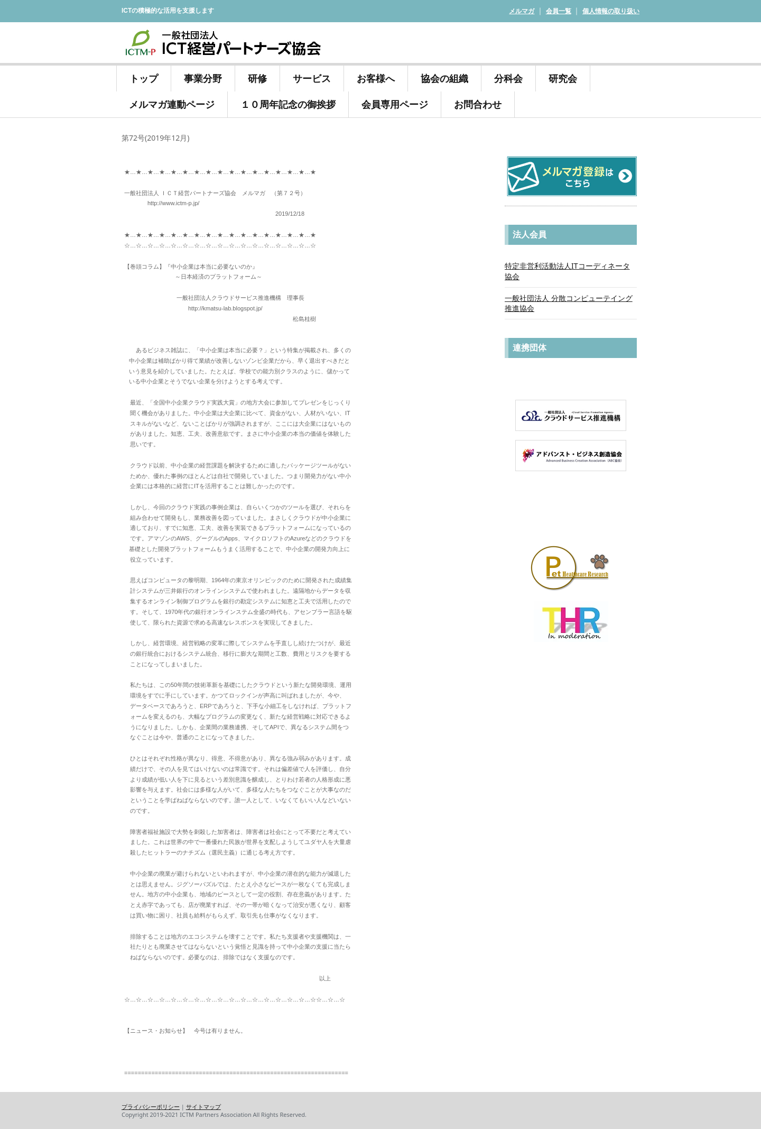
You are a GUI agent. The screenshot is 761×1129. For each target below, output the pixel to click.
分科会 (508, 78)
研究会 (563, 77)
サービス (312, 77)
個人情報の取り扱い (610, 10)
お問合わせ (478, 104)
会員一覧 (558, 10)
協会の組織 (444, 77)
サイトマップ (203, 1106)
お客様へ (376, 77)
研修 (257, 77)
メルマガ (521, 10)
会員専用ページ (394, 104)
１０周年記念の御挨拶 (288, 103)
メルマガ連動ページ (172, 104)
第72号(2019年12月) (155, 138)
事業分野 (203, 78)
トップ (143, 78)
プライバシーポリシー (151, 1106)
